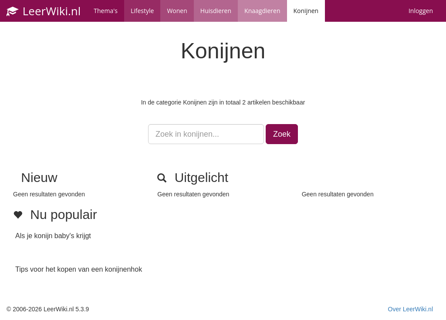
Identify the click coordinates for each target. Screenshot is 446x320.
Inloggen (421, 11)
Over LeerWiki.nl (410, 309)
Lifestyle (142, 11)
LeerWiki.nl (44, 11)
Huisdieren (215, 11)
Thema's (106, 11)
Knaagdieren (262, 11)
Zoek (282, 134)
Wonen (177, 11)
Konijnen (306, 11)
